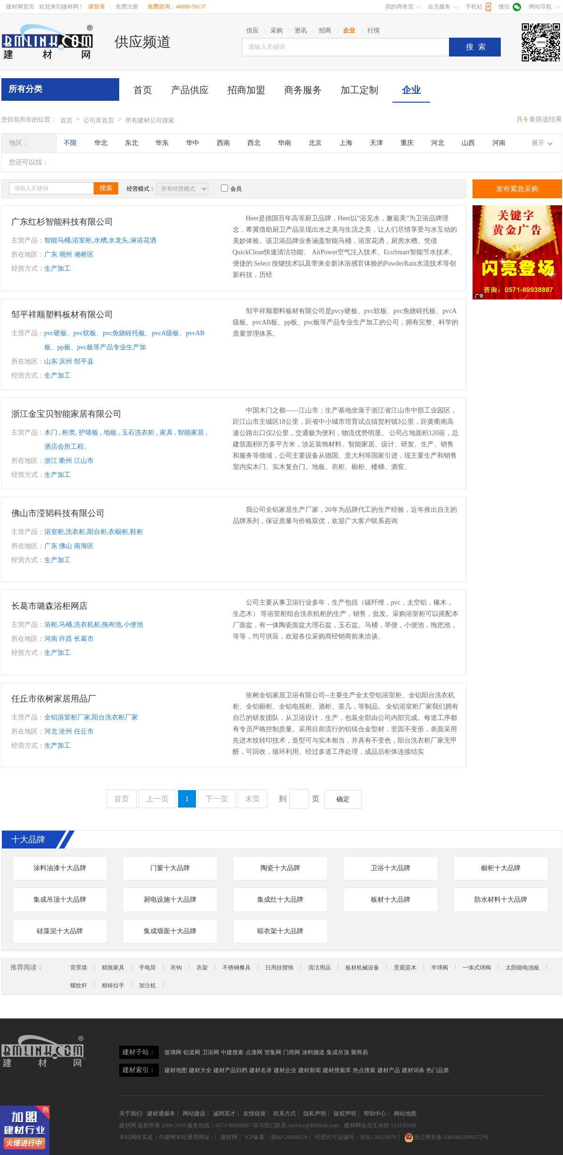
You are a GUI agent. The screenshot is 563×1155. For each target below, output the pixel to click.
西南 (223, 142)
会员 (231, 189)
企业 (411, 90)
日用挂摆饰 (279, 967)
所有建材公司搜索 (149, 120)
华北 (100, 142)
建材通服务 (161, 1113)
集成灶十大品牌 (280, 899)
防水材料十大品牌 (500, 899)
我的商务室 (399, 6)
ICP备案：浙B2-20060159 (276, 1137)
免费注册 (126, 6)
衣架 (202, 967)
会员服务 (439, 6)
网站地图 (405, 1113)
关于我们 (130, 1113)
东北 (131, 142)
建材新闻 (309, 1070)
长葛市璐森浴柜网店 (49, 606)
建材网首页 (20, 6)
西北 (254, 142)
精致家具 (113, 967)
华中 (192, 142)
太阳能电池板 (522, 967)
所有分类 (25, 89)
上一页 (157, 799)
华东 (162, 142)
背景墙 (78, 967)
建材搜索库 (337, 1070)
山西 (468, 142)
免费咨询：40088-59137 (176, 6)
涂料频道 (313, 1052)
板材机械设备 (362, 967)
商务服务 (303, 90)
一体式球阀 (477, 967)
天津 (376, 142)
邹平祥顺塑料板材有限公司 (62, 314)
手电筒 (147, 967)
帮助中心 (375, 1113)
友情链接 (254, 1113)
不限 (70, 142)
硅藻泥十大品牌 (60, 931)
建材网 (127, 1125)
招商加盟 (246, 90)
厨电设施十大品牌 (170, 899)
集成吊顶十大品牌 (59, 899)
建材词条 (413, 1070)
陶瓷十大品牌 (280, 868)
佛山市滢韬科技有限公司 (58, 513)
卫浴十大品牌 (390, 868)
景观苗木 (405, 967)
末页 (252, 799)
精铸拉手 (113, 985)
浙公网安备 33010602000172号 (446, 1137)
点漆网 (253, 1052)
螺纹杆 (78, 985)
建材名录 (260, 1070)
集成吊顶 (337, 1052)
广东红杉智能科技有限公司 (62, 221)
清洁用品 (319, 967)
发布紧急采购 (517, 189)
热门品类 (437, 1070)
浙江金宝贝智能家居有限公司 (66, 414)
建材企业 (285, 1070)
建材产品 (388, 1070)
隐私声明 (314, 1113)
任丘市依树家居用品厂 (53, 698)
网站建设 (194, 1113)
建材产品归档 (230, 1070)
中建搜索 (232, 1052)
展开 (538, 142)
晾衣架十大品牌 (280, 931)
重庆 (407, 142)
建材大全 (200, 1070)
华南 (284, 142)
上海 (345, 142)
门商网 (291, 1052)
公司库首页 (98, 120)
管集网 (272, 1052)
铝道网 (191, 1052)
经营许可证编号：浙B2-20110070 (356, 1137)
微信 (504, 6)
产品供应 (190, 90)
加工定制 (359, 90)
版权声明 (345, 1113)
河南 (499, 142)
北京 (315, 142)
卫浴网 (210, 1052)
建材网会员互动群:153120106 (380, 1125)
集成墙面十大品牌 (170, 931)
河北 (437, 142)
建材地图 (175, 1070)
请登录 (96, 6)
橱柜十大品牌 (501, 868)
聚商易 (359, 1052)
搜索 (478, 47)
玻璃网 (172, 1052)
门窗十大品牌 (170, 868)
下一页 (216, 799)
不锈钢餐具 (236, 967)
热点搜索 (364, 1070)
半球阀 (439, 967)
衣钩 (176, 967)
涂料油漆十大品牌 (59, 868)
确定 (343, 799)
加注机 (147, 985)
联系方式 (284, 1113)
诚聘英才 (224, 1113)
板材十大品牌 (390, 899)
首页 (142, 90)
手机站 (473, 6)
